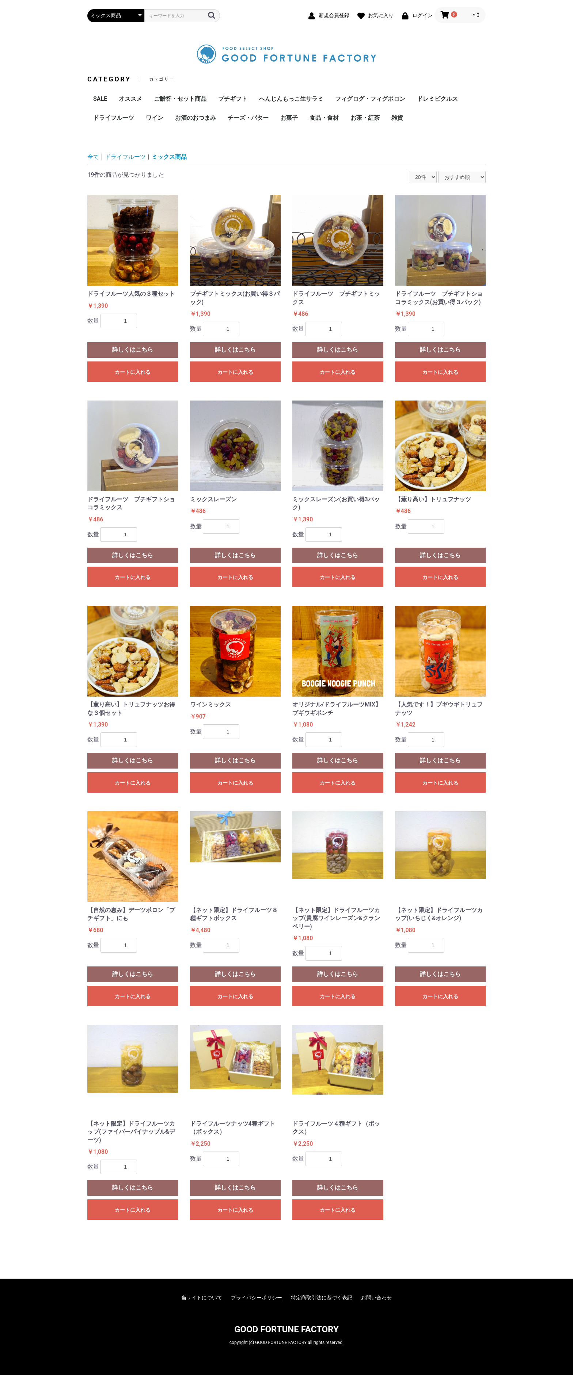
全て (93, 156)
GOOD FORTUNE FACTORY (286, 1329)
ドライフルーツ (113, 117)
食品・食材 (324, 117)
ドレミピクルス (437, 98)
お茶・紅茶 (365, 117)
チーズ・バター (248, 117)
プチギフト (232, 98)
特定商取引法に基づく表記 (321, 1298)
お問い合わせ (376, 1298)
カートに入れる (133, 372)
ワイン (154, 117)
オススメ (130, 98)
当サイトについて (201, 1298)
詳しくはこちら (132, 349)
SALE (100, 98)
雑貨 (397, 117)
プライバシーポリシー (256, 1298)
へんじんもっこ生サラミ (291, 98)
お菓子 (289, 117)
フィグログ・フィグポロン (370, 98)
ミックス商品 (169, 156)
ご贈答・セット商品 (180, 98)
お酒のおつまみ (195, 117)
